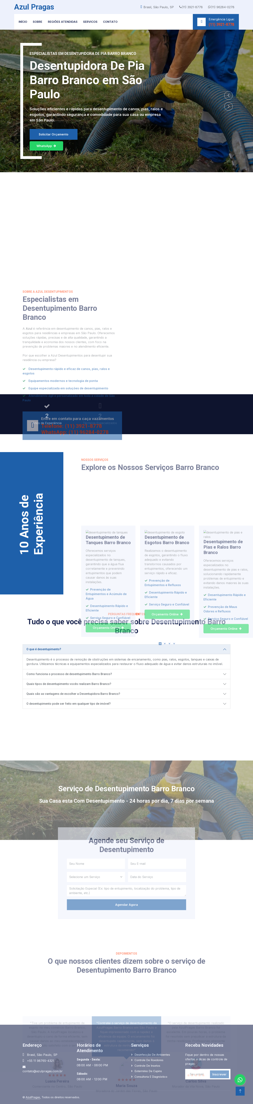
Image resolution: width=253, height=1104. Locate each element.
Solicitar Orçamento (53, 134)
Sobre (37, 22)
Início (23, 22)
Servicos (90, 22)
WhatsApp (46, 146)
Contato (110, 22)
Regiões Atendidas (63, 22)
